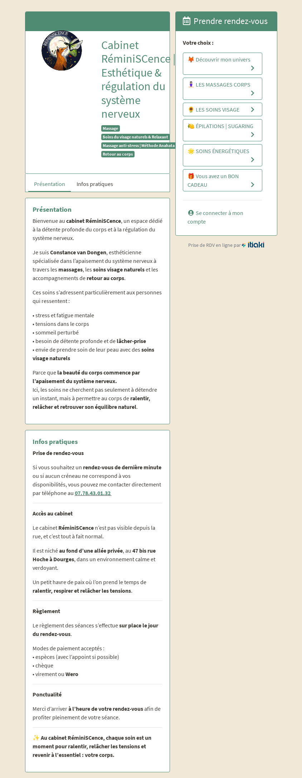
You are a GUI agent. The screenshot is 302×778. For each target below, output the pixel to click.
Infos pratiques (95, 183)
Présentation (49, 183)
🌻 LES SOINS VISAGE (222, 109)
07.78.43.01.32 (93, 492)
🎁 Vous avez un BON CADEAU (222, 180)
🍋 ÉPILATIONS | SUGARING (222, 130)
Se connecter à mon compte (215, 217)
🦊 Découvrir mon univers (222, 64)
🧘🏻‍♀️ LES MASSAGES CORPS (222, 89)
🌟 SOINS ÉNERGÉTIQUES (222, 155)
